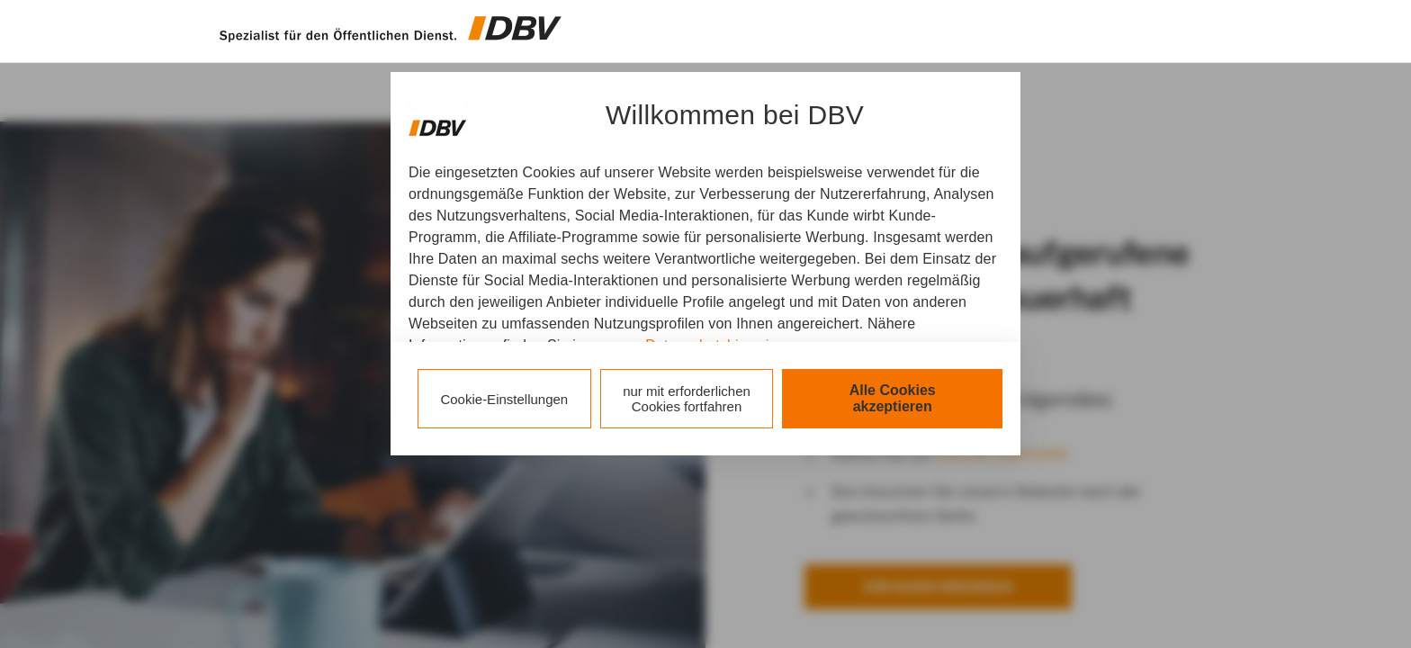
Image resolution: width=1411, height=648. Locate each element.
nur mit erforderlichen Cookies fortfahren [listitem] (686, 398)
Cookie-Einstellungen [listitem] (504, 399)
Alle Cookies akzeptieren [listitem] (892, 398)
